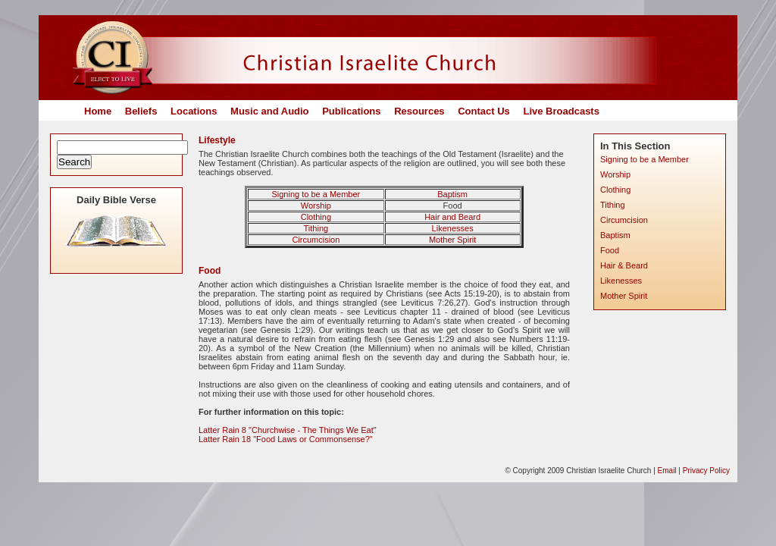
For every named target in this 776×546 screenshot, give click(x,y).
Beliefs (141, 111)
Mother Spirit (452, 239)
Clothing (316, 216)
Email (667, 470)
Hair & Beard (624, 265)
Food (609, 250)
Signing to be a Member (315, 194)
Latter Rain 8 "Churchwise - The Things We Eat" (288, 430)
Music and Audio (269, 111)
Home (97, 111)
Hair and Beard (452, 216)
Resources (419, 111)
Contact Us (484, 111)
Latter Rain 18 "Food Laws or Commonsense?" (286, 439)
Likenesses (453, 228)
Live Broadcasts (561, 111)
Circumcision (316, 239)
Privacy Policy (706, 470)
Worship (316, 205)
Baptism (452, 194)
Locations (194, 111)
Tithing (316, 228)
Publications (351, 111)
